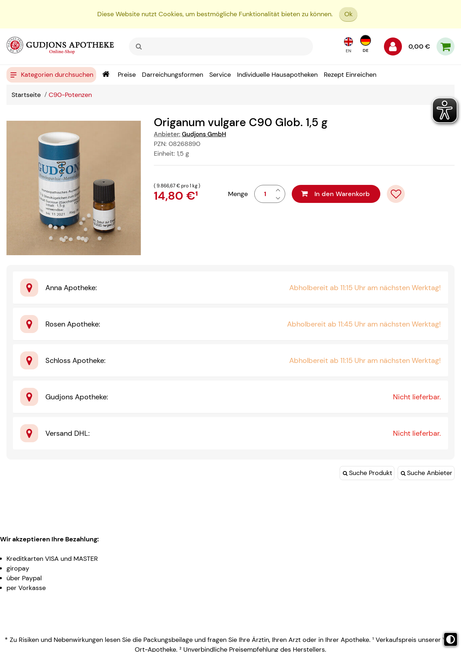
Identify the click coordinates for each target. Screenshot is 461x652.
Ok (348, 14)
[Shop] (105, 75)
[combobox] (221, 46)
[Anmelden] (393, 48)
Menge (238, 194)
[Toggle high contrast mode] (450, 639)
